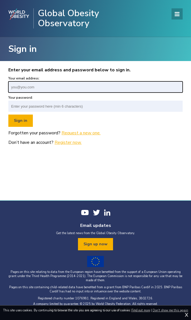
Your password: (20, 97)
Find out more (140, 310)
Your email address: (24, 78)
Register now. (68, 142)
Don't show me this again (170, 310)
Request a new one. (81, 133)
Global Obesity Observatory (68, 18)
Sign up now (95, 244)
